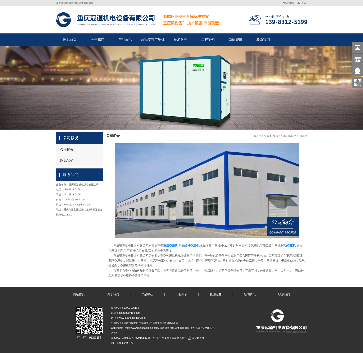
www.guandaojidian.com (77, 204)
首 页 (275, 135)
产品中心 (147, 294)
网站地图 (288, 2)
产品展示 (125, 39)
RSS (297, 2)
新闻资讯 (235, 39)
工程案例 (208, 39)
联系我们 (263, 39)
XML (304, 2)
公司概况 (288, 135)
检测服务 (216, 294)
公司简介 (67, 149)
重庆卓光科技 (179, 337)
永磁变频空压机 (152, 39)
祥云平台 (153, 337)
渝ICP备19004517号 (122, 337)
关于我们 (97, 39)
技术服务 (180, 39)
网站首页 (70, 39)
